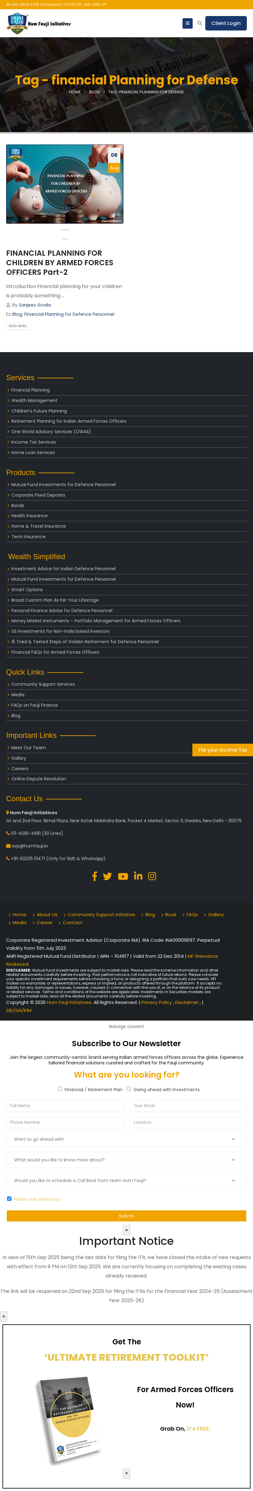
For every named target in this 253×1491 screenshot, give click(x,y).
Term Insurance (28, 537)
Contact (72, 922)
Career (45, 922)
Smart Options (27, 590)
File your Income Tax (223, 750)
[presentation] (63, 229)
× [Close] (126, 1230)
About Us (47, 914)
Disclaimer (187, 1002)
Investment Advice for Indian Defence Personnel (63, 569)
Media (17, 695)
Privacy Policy (157, 1002)
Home (19, 914)
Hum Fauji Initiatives (69, 1002)
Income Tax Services (33, 442)
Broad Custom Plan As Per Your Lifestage (55, 600)
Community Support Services (43, 684)
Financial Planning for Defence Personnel (69, 314)
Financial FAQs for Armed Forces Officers (55, 652)
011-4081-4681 (26, 833)
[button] (65, 239)
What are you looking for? (126, 1074)
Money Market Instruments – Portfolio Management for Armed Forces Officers (95, 621)
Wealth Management (34, 400)
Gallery (18, 758)
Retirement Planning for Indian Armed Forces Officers (68, 421)
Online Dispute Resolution (38, 779)
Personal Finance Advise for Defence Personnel (61, 610)
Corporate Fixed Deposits (38, 495)
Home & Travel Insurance (38, 526)
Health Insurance (29, 516)
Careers (19, 769)
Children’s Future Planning (39, 411)
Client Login (226, 23)
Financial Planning (30, 390)
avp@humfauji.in (30, 846)
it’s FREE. (199, 1428)
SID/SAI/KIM (18, 1010)
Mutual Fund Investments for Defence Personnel (63, 484)
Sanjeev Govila (35, 305)
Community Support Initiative (101, 914)
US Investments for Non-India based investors (60, 631)
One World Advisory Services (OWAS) (51, 432)
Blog (17, 314)
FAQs (192, 914)
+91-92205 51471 (28, 858)
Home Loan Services (33, 452)
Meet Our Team (28, 748)
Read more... (18, 326)
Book (170, 914)
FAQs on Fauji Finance (34, 705)
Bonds (17, 505)
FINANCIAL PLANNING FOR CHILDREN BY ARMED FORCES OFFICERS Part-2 (59, 262)
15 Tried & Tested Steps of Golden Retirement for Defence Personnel (85, 642)
